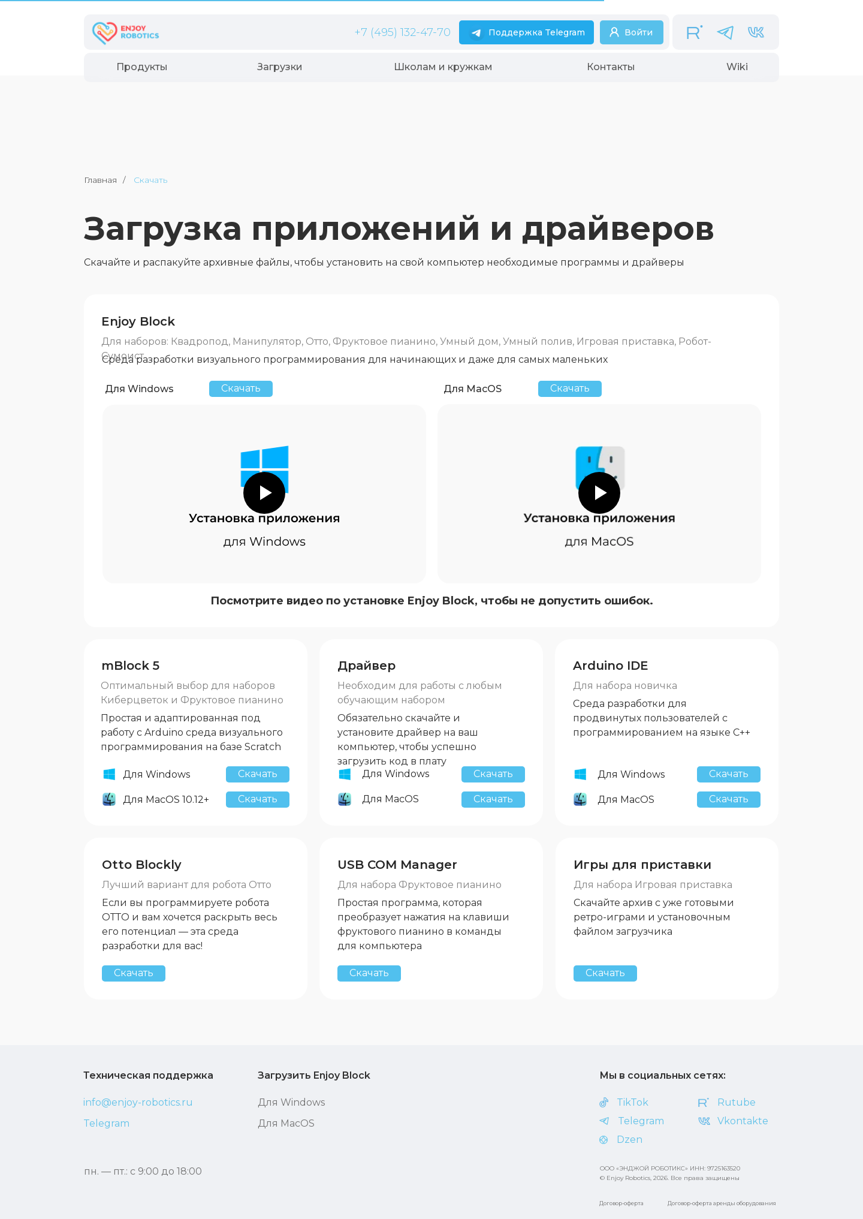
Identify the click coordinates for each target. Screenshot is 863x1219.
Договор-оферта (621, 1203)
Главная (100, 179)
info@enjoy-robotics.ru (138, 1102)
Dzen (629, 1139)
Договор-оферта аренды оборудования (722, 1203)
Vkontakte (742, 1121)
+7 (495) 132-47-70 (402, 32)
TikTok (632, 1102)
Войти (638, 32)
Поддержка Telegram (536, 32)
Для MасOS (286, 1123)
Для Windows (291, 1102)
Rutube (736, 1102)
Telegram (106, 1123)
